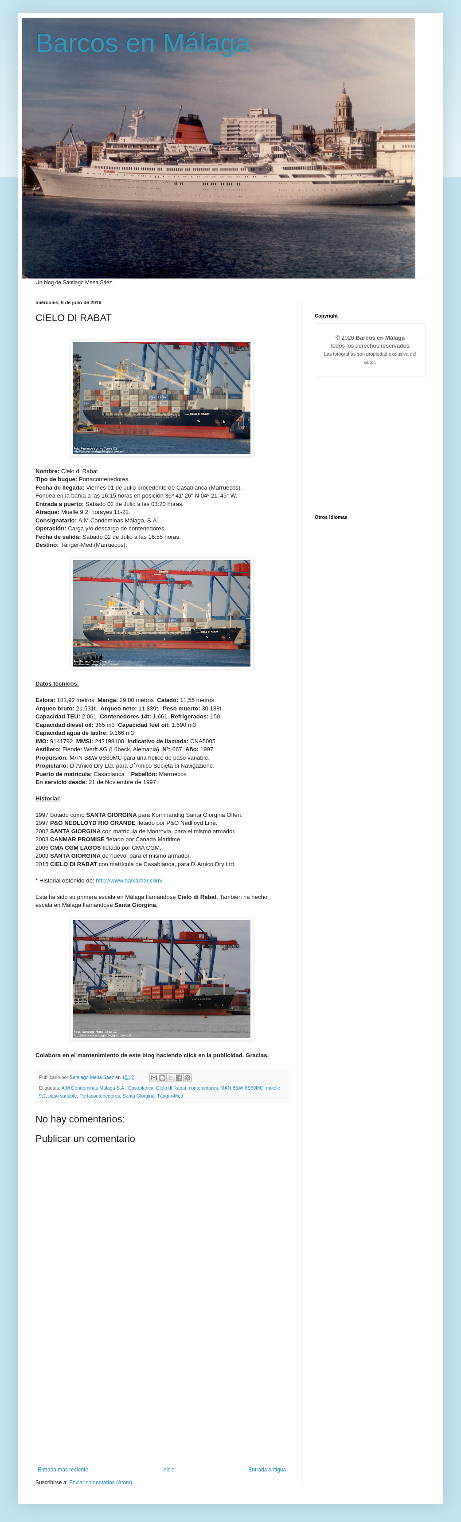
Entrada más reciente (63, 1470)
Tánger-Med (170, 1095)
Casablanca (140, 1088)
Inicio (168, 1470)
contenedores (203, 1088)
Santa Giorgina (139, 1095)
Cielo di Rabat (171, 1088)
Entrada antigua (267, 1470)
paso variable (62, 1095)
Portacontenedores (99, 1095)
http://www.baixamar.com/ (129, 880)
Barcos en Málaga (142, 43)
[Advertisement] (161, 1400)
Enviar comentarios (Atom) (100, 1482)
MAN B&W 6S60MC (241, 1088)
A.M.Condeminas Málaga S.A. (93, 1088)
